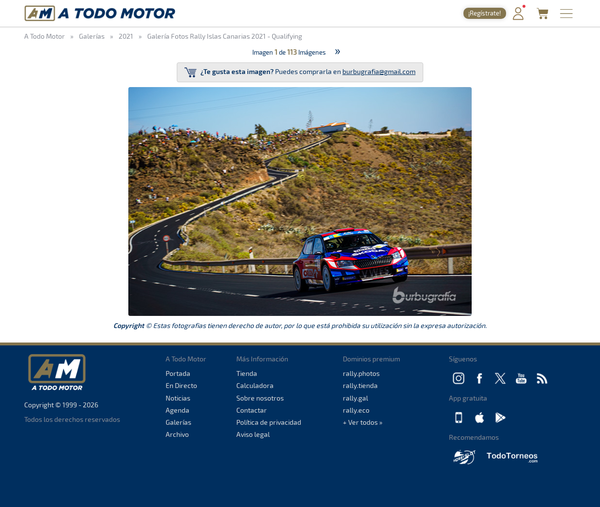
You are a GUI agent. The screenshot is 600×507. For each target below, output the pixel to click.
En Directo (181, 385)
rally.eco (356, 410)
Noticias (178, 398)
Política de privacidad (268, 422)
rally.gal (355, 398)
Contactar (251, 410)
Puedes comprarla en (300, 72)
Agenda (177, 410)
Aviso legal (253, 434)
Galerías (178, 422)
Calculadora (255, 385)
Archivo (177, 434)
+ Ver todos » (363, 422)
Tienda (246, 373)
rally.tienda (360, 385)
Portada (178, 373)
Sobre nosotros (260, 398)
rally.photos (361, 373)
